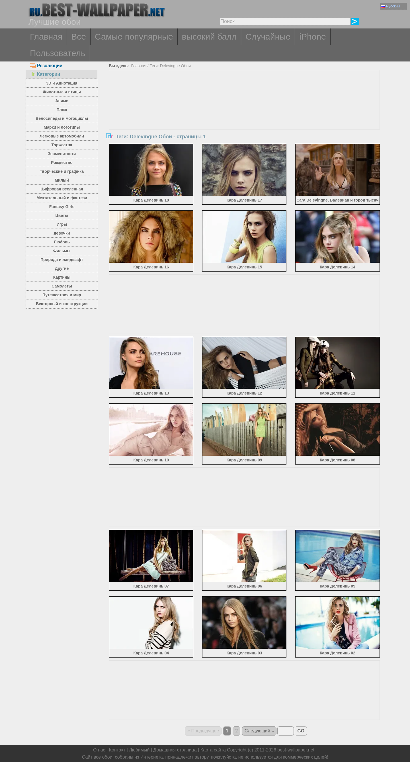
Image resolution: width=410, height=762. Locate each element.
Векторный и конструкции (62, 303)
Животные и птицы (62, 92)
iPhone (312, 36)
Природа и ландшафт (61, 259)
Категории (45, 74)
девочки (62, 233)
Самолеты (62, 286)
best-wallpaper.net (295, 749)
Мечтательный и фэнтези (61, 198)
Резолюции (46, 65)
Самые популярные (134, 36)
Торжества (62, 145)
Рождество (61, 162)
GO (300, 730)
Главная (46, 36)
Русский (390, 6)
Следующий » (259, 730)
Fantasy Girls (62, 206)
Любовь (62, 242)
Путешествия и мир (61, 295)
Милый (62, 180)
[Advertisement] (245, 113)
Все (78, 36)
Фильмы (61, 250)
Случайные (267, 36)
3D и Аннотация (61, 83)
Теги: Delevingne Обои (170, 65)
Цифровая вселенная (61, 189)
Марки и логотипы (62, 127)
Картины (62, 277)
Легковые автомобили (62, 136)
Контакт (117, 749)
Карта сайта (213, 749)
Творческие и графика (62, 171)
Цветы (61, 215)
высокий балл (209, 36)
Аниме (61, 100)
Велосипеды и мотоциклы (62, 118)
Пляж (61, 109)
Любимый (139, 749)
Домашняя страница (174, 749)
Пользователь (57, 53)
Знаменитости (62, 153)
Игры (62, 224)
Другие (62, 268)
